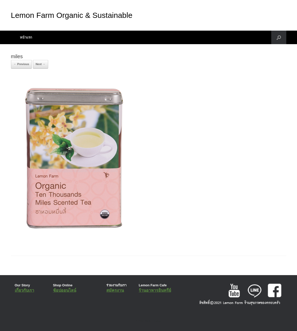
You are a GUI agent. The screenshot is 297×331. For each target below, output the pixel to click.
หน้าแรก (26, 37)
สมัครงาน (115, 290)
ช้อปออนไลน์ (64, 290)
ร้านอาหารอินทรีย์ (155, 290)
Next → (40, 64)
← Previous (21, 64)
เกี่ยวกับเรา (24, 290)
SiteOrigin (144, 320)
